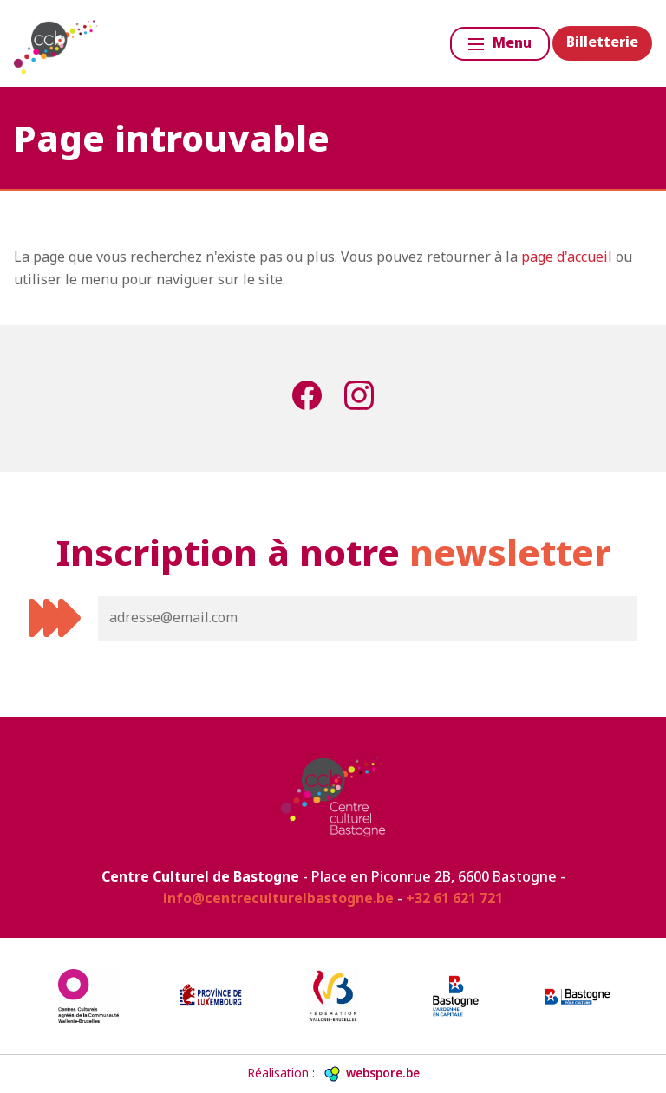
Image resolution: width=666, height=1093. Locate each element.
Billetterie (602, 41)
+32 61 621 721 (454, 898)
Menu (500, 42)
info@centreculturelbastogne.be (278, 898)
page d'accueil (566, 256)
